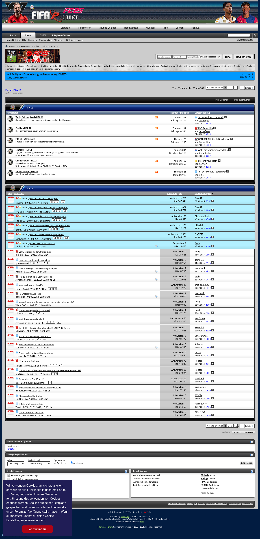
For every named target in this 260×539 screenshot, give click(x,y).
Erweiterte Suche (245, 40)
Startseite (66, 27)
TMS (142, 521)
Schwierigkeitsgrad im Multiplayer (35, 251)
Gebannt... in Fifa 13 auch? (31, 379)
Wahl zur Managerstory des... (213, 150)
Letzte (249, 87)
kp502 (19, 229)
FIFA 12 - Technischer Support (44, 198)
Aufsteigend (61, 462)
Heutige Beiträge (107, 27)
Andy (9, 77)
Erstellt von (19, 193)
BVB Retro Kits (205, 128)
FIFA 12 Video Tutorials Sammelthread (48, 216)
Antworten (172, 193)
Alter (9, 460)
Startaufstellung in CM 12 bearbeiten (36, 344)
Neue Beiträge (13, 40)
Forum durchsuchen (241, 100)
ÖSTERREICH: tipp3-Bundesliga (213, 139)
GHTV (43, 35)
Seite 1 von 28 (216, 87)
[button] (47, 520)
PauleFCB (20, 211)
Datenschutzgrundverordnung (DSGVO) (45, 74)
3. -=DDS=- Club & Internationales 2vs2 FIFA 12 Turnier (45, 328)
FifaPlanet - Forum (177, 503)
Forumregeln (235, 503)
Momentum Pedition (29, 361)
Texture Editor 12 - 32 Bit (210, 117)
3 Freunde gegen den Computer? (34, 310)
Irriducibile (21, 390)
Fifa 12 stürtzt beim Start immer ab (35, 276)
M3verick (20, 331)
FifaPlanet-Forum (105, 527)
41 (59, 322)
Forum (28, 35)
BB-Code (205, 475)
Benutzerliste (131, 27)
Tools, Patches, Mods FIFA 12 (29, 117)
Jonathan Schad (24, 279)
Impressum (199, 503)
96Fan (19, 271)
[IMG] (204, 481)
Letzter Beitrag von (204, 193)
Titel (10, 193)
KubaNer (20, 347)
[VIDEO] (205, 485)
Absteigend (77, 462)
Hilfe (228, 57)
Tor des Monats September (212, 171)
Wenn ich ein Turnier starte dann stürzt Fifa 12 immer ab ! (46, 302)
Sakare (19, 365)
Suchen (180, 27)
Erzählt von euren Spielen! (31, 319)
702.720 (249, 77)
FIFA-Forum (24, 46)
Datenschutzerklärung (216, 503)
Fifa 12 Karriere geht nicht (31, 412)
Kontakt (195, 27)
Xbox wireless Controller (30, 396)
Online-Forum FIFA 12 (26, 160)
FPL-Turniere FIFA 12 (61, 166)
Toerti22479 (22, 407)
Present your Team (207, 160)
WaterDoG (21, 305)
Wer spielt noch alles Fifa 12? (33, 285)
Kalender (150, 27)
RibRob (19, 254)
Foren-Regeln (207, 493)
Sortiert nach (34, 460)
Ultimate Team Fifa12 (38, 166)
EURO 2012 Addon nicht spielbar (34, 260)
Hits (180, 193)
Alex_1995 (21, 415)
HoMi (18, 289)
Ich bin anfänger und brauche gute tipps (38, 268)
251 (66, 238)
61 (65, 211)
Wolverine (21, 238)
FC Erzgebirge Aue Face (30, 293)
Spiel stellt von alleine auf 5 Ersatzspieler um (40, 387)
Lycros (19, 356)
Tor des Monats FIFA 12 (27, 171)
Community (44, 40)
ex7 (17, 382)
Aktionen (58, 40)
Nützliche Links (73, 40)
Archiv (190, 503)
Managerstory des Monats (41, 155)
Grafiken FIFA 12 (23, 128)
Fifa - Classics (40, 46)
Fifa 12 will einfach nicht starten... (35, 336)
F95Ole (19, 398)
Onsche (19, 202)
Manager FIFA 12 (24, 149)
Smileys (204, 478)
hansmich (20, 296)
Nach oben (248, 432)
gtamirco (20, 263)
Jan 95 (19, 339)
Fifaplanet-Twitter (61, 35)
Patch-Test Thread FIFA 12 (42, 243)
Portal (13, 35)
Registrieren (243, 57)
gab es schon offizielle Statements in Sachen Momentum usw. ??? (50, 370)
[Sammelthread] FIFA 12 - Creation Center (50, 225)
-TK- (18, 323)
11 (235, 87)
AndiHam (20, 374)
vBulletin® (125, 516)
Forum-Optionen (221, 100)
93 (63, 202)
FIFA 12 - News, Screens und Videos (47, 234)
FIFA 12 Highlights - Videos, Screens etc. (49, 207)
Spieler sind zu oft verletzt (31, 404)
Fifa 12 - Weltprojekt (25, 139)
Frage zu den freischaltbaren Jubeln (36, 353)
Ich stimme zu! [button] (38, 529)
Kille (18, 313)
